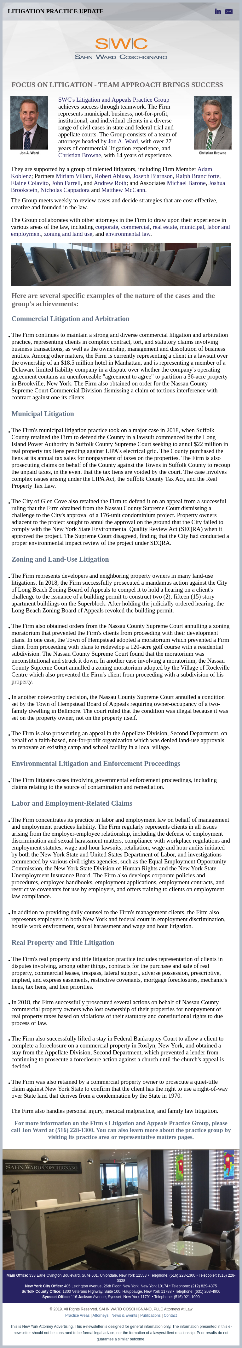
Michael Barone (186, 183)
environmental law (128, 233)
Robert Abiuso (112, 176)
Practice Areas (77, 1315)
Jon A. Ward (123, 141)
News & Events (124, 1315)
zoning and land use (68, 233)
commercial (135, 227)
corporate (106, 227)
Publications (150, 1315)
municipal (192, 227)
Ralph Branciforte (197, 176)
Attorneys (100, 1315)
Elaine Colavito (30, 183)
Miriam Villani (74, 176)
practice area (93, 1137)
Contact (170, 1315)
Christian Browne (79, 155)
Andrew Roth (110, 183)
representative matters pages (155, 1137)
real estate (165, 227)
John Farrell (66, 183)
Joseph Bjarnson (153, 176)
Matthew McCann (123, 190)
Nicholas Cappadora (64, 190)
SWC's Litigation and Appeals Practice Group (114, 99)
